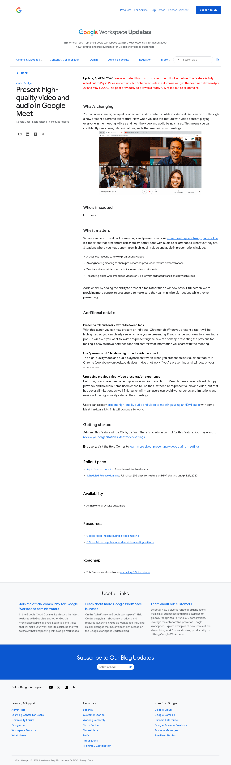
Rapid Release (39, 121)
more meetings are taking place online (192, 238)
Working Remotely (94, 720)
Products (125, 10)
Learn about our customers (171, 604)
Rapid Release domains (100, 469)
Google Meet (23, 121)
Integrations (90, 740)
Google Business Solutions (170, 725)
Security (88, 710)
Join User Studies (165, 735)
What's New (19, 735)
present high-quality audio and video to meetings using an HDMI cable (153, 405)
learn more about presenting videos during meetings (165, 446)
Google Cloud (163, 710)
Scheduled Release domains (102, 475)
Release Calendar (178, 10)
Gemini (95, 59)
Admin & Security (119, 59)
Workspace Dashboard (25, 730)
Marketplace (90, 730)
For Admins (141, 10)
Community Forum (23, 720)
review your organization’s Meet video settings (114, 437)
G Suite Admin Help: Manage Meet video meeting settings (120, 542)
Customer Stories (93, 715)
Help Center (158, 10)
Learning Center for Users (28, 715)
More (165, 59)
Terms (90, 760)
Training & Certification (97, 745)
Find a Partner (91, 725)
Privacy (83, 760)
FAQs (86, 735)
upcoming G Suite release (135, 572)
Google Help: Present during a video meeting (113, 536)
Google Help (19, 725)
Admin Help (19, 710)
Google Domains (164, 715)
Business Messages (166, 730)
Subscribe (208, 10)
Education (146, 59)
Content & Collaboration (66, 59)
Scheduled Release (59, 121)
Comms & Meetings (29, 59)
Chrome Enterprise (166, 720)
